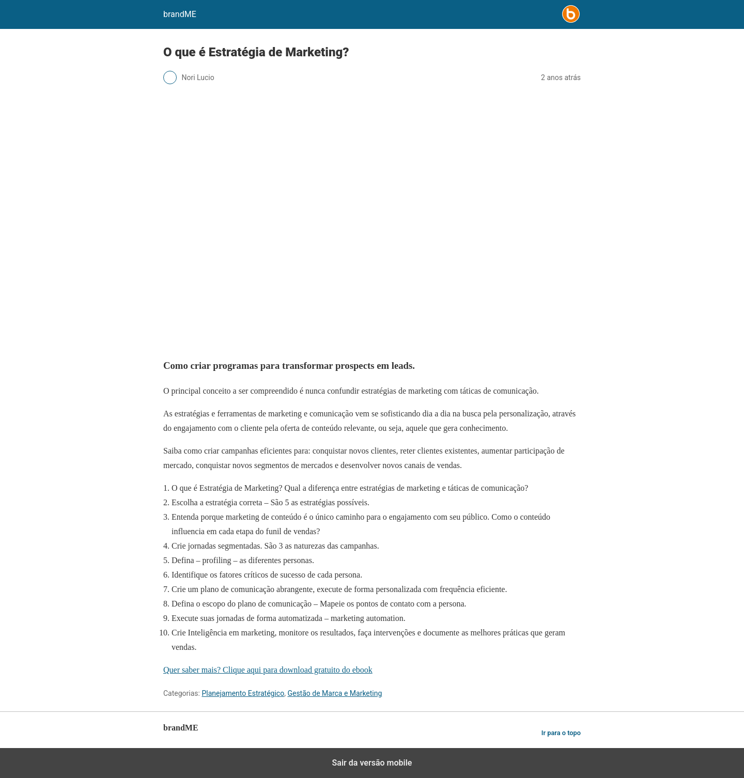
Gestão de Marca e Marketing (334, 693)
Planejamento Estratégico (243, 693)
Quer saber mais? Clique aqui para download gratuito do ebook (268, 669)
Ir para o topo (561, 733)
